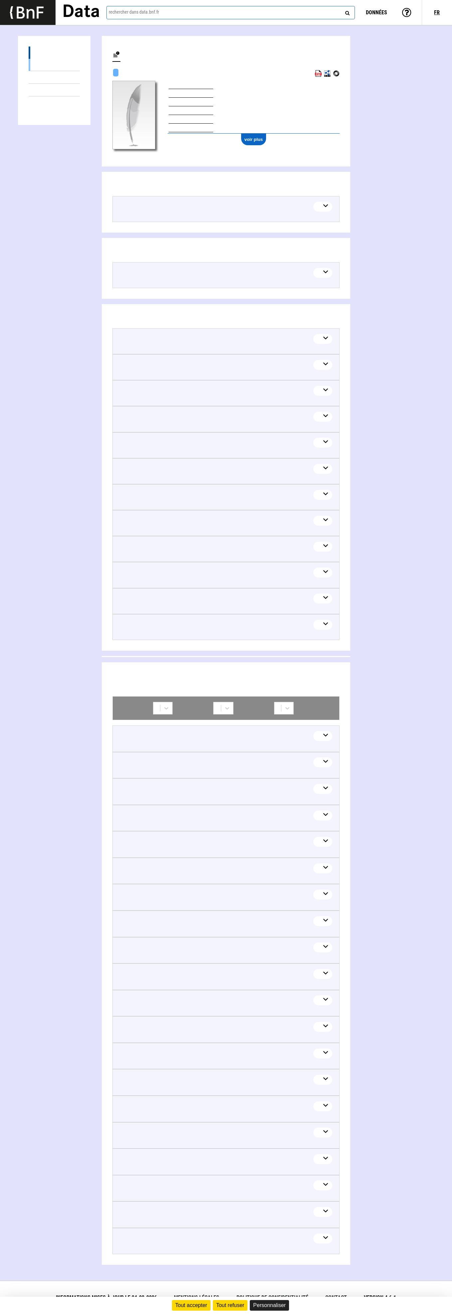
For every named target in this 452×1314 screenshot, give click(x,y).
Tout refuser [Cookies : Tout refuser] (230, 1305)
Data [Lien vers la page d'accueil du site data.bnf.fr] (81, 12)
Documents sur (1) (54, 77)
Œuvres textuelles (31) (54, 64)
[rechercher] (346, 11)
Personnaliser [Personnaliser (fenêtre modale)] (269, 1305)
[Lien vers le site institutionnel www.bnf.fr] (28, 12)
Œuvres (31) (54, 53)
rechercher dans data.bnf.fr (134, 12)
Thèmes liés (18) (54, 90)
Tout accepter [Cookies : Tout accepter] (191, 1305)
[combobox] (230, 12)
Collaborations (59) (54, 102)
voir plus (253, 139)
